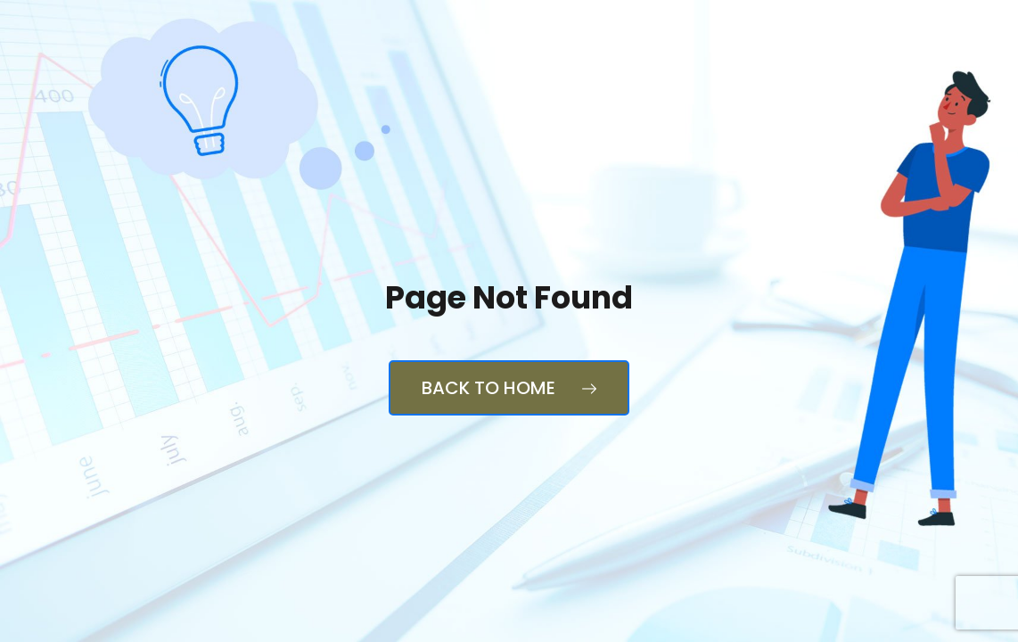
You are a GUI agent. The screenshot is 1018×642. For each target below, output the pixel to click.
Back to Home (509, 387)
